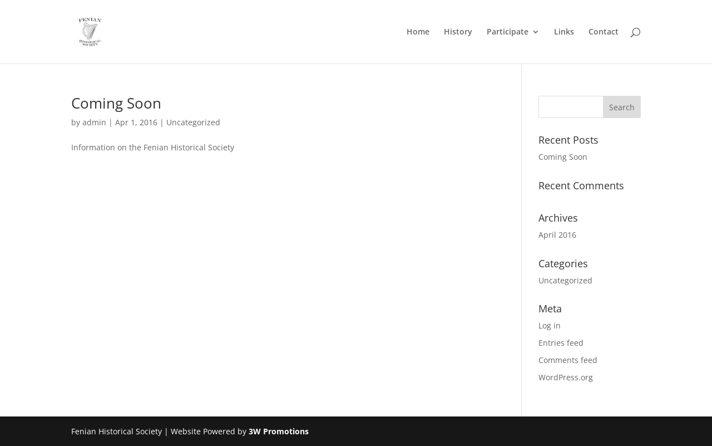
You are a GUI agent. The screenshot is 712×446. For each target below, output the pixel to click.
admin (94, 122)
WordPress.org (565, 377)
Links (564, 32)
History (458, 32)
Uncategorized (193, 122)
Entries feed (561, 342)
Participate (507, 32)
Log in (549, 325)
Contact (604, 32)
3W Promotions (279, 431)
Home (418, 32)
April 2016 (557, 234)
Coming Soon (116, 103)
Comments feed (567, 360)
